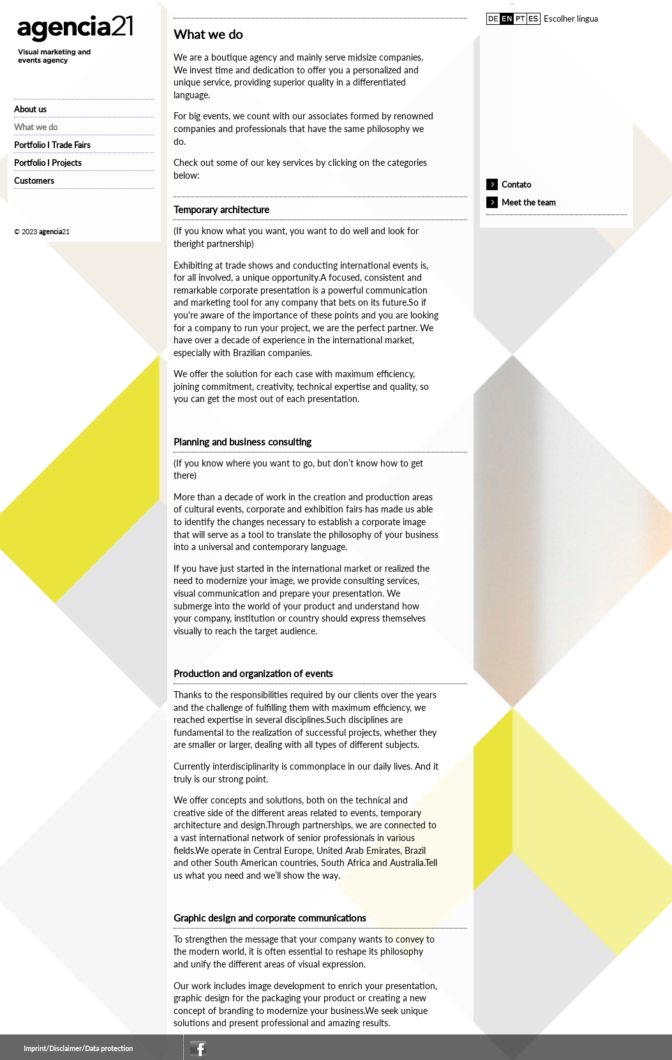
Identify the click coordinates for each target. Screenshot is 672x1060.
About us (30, 109)
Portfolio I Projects (48, 163)
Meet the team (529, 202)
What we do (35, 127)
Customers (34, 180)
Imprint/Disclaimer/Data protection (78, 1048)
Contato (516, 184)
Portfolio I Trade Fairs (52, 145)
